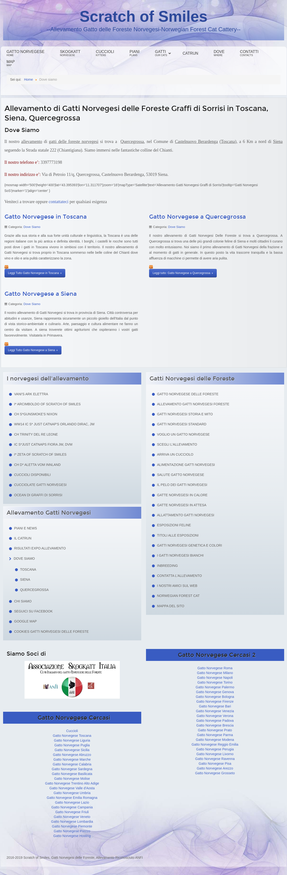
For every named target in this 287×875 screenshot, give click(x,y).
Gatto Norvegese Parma (215, 735)
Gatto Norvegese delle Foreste (188, 394)
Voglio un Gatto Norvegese (183, 434)
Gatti (161, 53)
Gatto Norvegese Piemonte (72, 826)
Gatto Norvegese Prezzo (72, 831)
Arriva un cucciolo (175, 454)
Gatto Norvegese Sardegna (72, 769)
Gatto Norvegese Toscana (72, 736)
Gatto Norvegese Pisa (215, 763)
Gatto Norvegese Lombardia (72, 821)
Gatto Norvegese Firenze (214, 701)
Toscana (28, 569)
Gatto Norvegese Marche (72, 759)
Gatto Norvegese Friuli (72, 812)
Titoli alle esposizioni (178, 535)
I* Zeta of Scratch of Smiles (40, 454)
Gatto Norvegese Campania (72, 807)
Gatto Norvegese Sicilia (72, 750)
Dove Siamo (32, 227)
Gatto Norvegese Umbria (72, 793)
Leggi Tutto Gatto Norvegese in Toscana (33, 273)
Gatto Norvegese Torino (215, 682)
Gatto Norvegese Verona (214, 716)
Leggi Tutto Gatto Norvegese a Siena (31, 350)
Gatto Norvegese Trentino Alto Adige (72, 783)
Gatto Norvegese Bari (215, 706)
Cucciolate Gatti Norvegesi (40, 485)
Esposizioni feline (174, 525)
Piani (135, 53)
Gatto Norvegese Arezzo (215, 768)
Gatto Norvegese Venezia (215, 711)
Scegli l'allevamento (177, 444)
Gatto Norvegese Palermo (215, 687)
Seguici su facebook (33, 611)
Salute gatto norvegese (180, 475)
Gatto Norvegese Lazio (72, 802)
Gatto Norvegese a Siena (41, 293)
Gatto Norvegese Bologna (215, 697)
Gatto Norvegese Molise (72, 778)
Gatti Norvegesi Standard (181, 424)
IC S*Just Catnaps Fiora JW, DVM (43, 444)
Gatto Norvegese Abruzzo (72, 755)
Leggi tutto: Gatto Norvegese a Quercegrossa (181, 273)
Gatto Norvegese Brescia (214, 725)
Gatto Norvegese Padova (215, 720)
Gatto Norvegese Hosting (72, 836)
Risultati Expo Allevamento (40, 548)
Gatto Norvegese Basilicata (72, 774)
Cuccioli (105, 53)
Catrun (190, 53)
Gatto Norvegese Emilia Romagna (72, 798)
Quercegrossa (34, 590)
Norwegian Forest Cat (178, 596)
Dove (219, 53)
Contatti (249, 53)
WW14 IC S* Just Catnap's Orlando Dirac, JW (54, 424)
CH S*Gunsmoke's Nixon (35, 414)
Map (11, 63)
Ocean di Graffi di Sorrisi (38, 495)
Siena (25, 579)
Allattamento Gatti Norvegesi (185, 515)
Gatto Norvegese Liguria (72, 740)
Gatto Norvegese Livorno (215, 754)
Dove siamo (24, 558)
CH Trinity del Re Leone (36, 434)
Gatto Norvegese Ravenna (215, 759)
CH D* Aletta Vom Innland (37, 465)
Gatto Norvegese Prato (215, 730)
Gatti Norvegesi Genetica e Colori (189, 545)
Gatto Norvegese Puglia (72, 745)
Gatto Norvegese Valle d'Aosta (72, 788)
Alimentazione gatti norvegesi (186, 465)
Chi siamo (23, 601)
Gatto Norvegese (26, 53)
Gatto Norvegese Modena (215, 740)
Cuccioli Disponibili (32, 475)
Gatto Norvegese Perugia (215, 749)
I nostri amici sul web (177, 586)
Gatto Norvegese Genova (215, 692)
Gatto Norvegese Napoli (215, 678)
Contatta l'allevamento (179, 576)
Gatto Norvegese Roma (214, 668)
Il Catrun (22, 538)
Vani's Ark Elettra (31, 394)
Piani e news (25, 528)
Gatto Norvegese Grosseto (215, 773)
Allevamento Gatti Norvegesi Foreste (193, 404)
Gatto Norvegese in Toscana (46, 216)
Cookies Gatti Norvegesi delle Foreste (51, 631)
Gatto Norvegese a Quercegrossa (197, 216)
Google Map (25, 621)
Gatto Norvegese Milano (215, 673)
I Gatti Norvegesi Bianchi (180, 555)
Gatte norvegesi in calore (182, 495)
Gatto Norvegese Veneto (72, 817)
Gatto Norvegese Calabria (72, 764)
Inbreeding (167, 566)
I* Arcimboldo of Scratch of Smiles (47, 404)
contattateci (58, 201)
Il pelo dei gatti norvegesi (182, 485)
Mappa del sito (170, 606)
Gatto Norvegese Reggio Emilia (214, 744)
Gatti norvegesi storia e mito (185, 414)
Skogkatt (70, 53)
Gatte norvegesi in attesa (181, 505)
